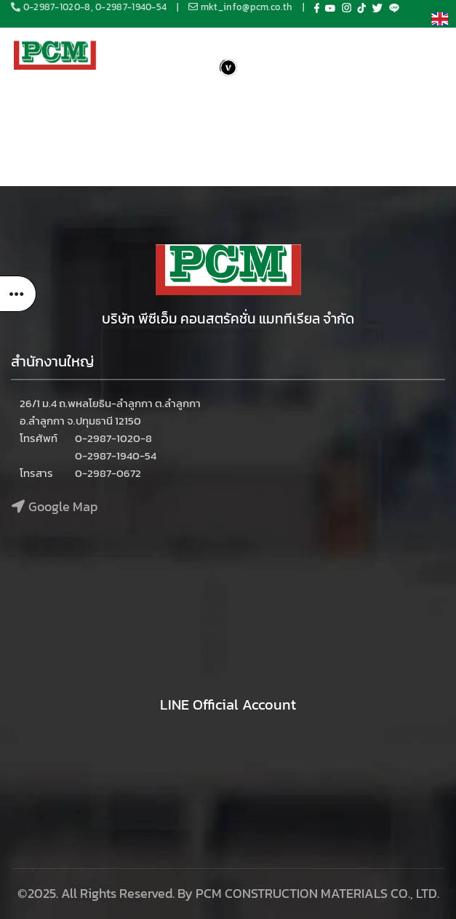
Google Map (62, 506)
